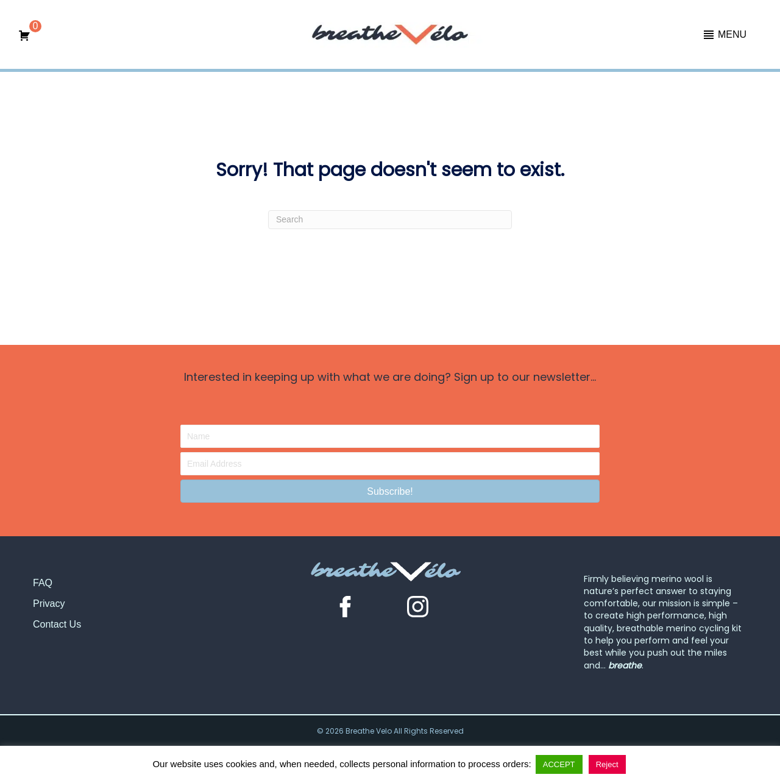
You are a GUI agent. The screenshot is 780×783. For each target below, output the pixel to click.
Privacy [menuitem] (49, 603)
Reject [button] (607, 764)
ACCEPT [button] (559, 764)
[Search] (390, 219)
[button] (724, 34)
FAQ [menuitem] (42, 583)
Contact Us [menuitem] (57, 624)
